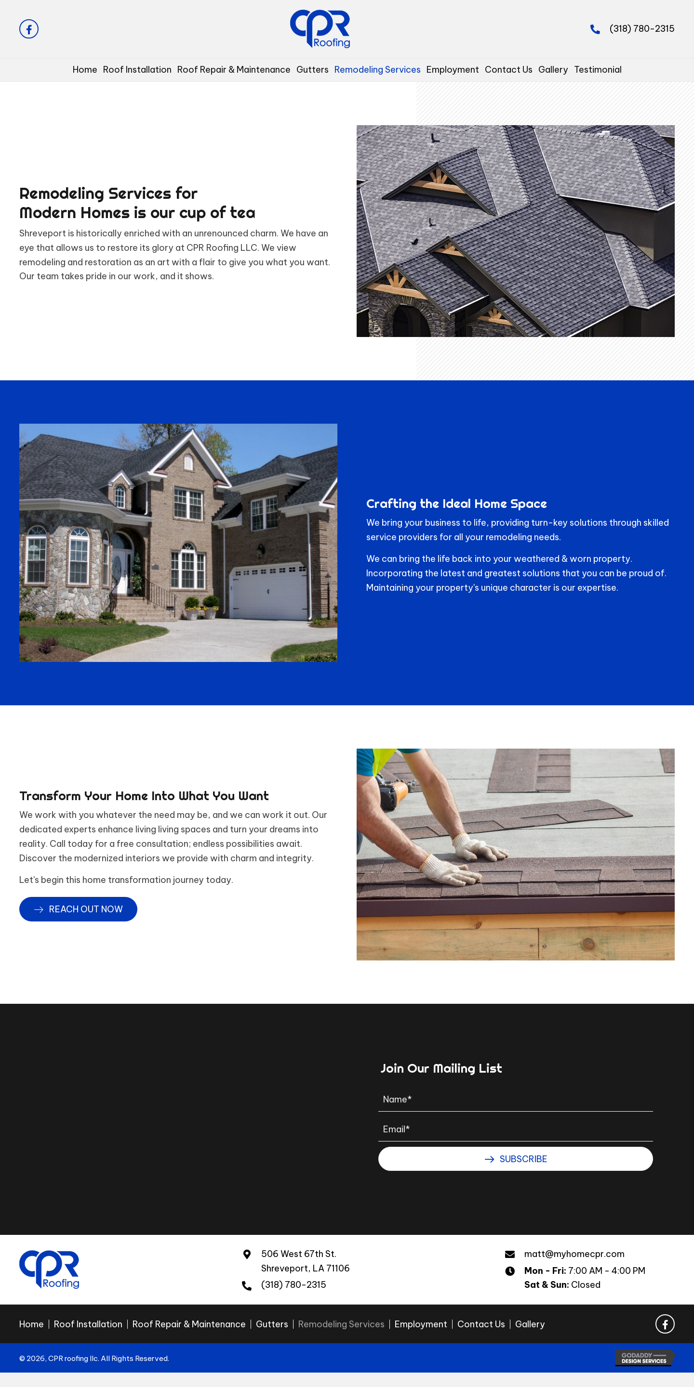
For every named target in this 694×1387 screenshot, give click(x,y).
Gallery (530, 1324)
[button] (29, 29)
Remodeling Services (341, 1324)
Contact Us (481, 1324)
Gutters (272, 1324)
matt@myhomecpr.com (574, 1253)
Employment (421, 1324)
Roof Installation (88, 1324)
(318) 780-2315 (642, 28)
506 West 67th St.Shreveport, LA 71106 (305, 1261)
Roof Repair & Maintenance (189, 1324)
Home (31, 1324)
